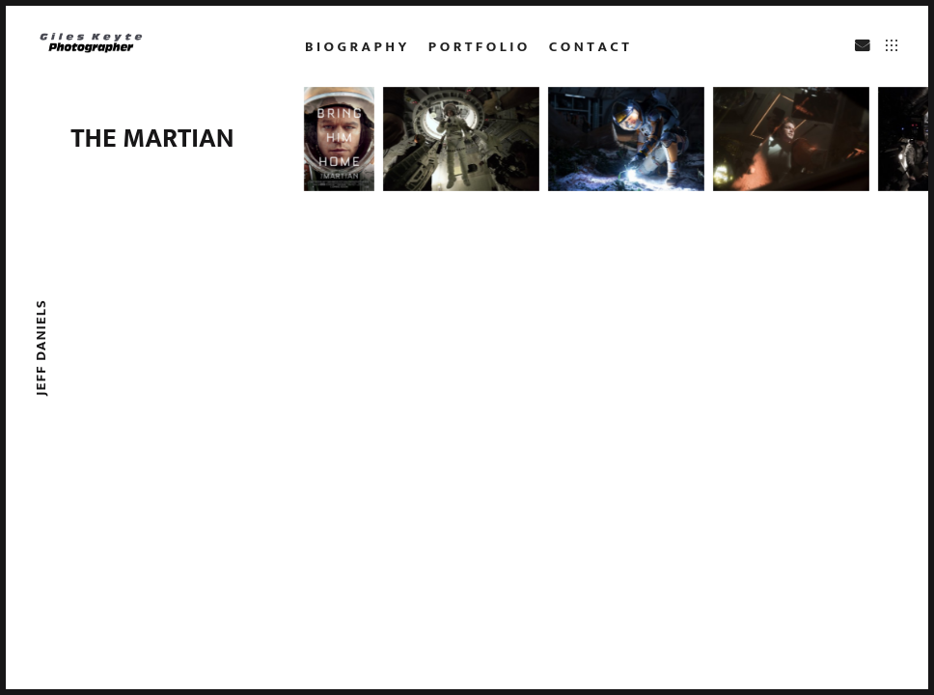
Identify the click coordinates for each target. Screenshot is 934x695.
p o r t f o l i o (477, 47)
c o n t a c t (589, 47)
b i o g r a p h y (355, 47)
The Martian (152, 138)
